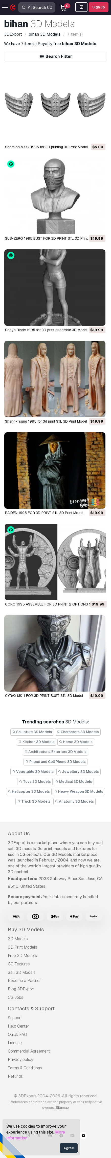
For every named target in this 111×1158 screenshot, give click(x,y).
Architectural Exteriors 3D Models (56, 751)
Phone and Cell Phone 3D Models (55, 761)
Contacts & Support (31, 1008)
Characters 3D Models (78, 732)
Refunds (15, 1076)
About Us (19, 833)
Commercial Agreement (29, 1051)
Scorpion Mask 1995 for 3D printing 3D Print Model (46, 147)
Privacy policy (20, 1059)
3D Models (18, 938)
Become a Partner (24, 980)
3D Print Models (22, 947)
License (15, 1042)
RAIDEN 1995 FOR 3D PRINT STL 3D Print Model (44, 512)
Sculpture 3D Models (32, 732)
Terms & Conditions (25, 1068)
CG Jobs (15, 997)
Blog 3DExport (21, 989)
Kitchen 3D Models (36, 741)
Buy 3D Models (26, 929)
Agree (68, 1148)
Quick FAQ (17, 1034)
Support (15, 1017)
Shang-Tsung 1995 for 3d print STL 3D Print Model (46, 421)
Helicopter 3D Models (29, 791)
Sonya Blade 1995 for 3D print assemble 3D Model (46, 330)
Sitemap (62, 1107)
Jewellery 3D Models (78, 771)
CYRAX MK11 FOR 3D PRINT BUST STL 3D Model (44, 695)
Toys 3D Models (35, 781)
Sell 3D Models (22, 972)
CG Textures (19, 964)
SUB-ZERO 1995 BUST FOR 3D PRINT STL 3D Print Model (52, 238)
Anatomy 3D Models (74, 801)
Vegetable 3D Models (33, 771)
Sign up (98, 7)
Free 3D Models (22, 955)
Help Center (18, 1026)
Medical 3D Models (73, 781)
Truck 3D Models (34, 801)
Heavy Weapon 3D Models (78, 791)
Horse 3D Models (76, 741)
